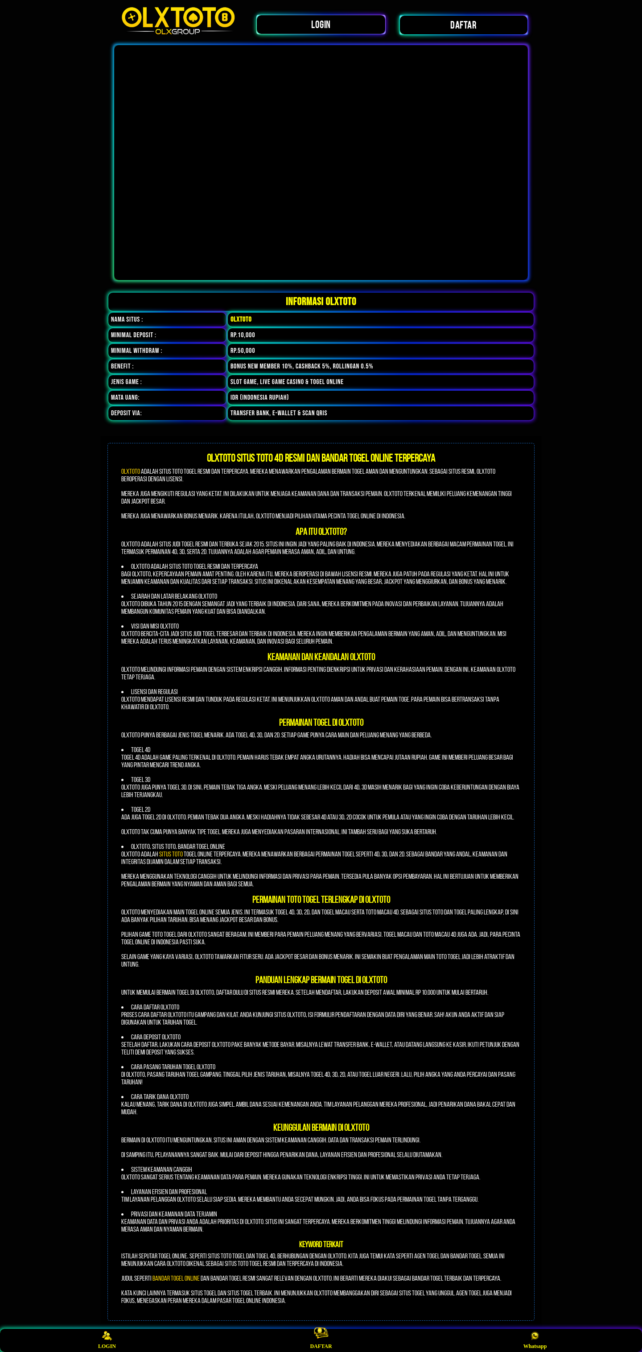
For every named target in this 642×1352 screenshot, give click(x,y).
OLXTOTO (130, 471)
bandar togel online (176, 1278)
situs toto (171, 854)
